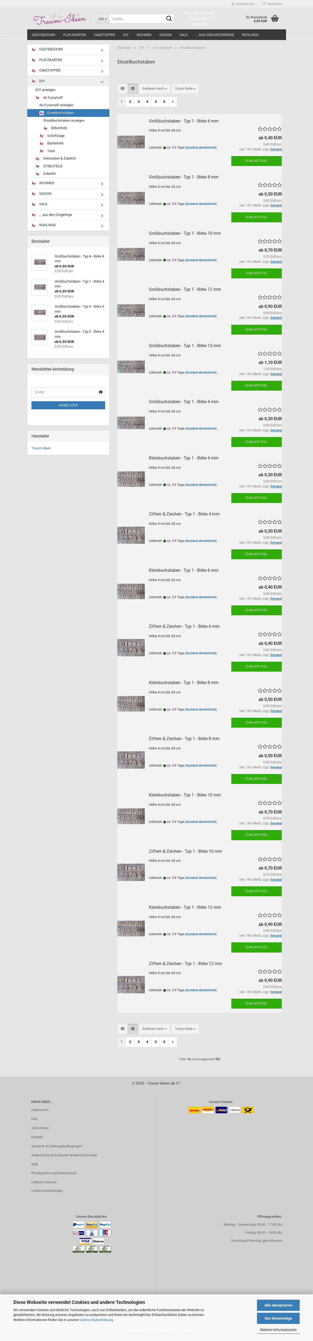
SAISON (165, 35)
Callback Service (43, 1182)
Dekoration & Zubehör (55, 158)
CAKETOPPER (104, 35)
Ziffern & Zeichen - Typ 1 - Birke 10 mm (185, 851)
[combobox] (155, 89)
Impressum (40, 1110)
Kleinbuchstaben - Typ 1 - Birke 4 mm (184, 458)
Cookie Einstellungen (47, 1191)
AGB (34, 1164)
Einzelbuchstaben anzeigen (64, 120)
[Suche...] (102, 18)
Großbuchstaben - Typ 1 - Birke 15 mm (185, 345)
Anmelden (68, 405)
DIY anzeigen (45, 90)
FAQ (34, 1119)
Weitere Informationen (278, 1330)
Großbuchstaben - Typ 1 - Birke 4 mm (184, 401)
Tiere (47, 151)
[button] (122, 89)
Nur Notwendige (278, 1318)
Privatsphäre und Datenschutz (54, 1173)
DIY (126, 35)
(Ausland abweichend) (201, 147)
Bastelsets (51, 143)
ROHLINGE (250, 35)
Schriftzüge (52, 136)
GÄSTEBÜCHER (43, 35)
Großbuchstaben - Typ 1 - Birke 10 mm (185, 233)
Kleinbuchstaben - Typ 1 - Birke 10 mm (185, 795)
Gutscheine (40, 1128)
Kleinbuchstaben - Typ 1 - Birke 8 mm (184, 682)
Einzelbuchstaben (56, 113)
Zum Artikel (256, 161)
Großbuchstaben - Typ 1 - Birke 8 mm (184, 177)
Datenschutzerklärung (96, 1320)
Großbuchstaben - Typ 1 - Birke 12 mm (185, 289)
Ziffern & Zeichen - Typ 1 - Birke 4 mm (184, 514)
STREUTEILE (48, 166)
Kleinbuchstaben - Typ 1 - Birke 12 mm (185, 907)
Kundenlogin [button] (243, 4)
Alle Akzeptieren (278, 1305)
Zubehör (45, 174)
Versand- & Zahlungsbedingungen (56, 1146)
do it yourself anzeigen (56, 105)
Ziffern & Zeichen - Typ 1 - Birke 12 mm (185, 963)
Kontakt (37, 1137)
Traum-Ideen (41, 448)
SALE (184, 35)
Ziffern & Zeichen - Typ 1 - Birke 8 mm (184, 738)
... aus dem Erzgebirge (215, 35)
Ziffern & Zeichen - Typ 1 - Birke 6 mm (184, 626)
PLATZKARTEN (74, 35)
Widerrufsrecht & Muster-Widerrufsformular (64, 1155)
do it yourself (49, 98)
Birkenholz (55, 128)
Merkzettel (272, 4)
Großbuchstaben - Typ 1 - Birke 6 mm (184, 121)
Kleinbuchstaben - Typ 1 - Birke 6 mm (184, 570)
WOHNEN (144, 35)
